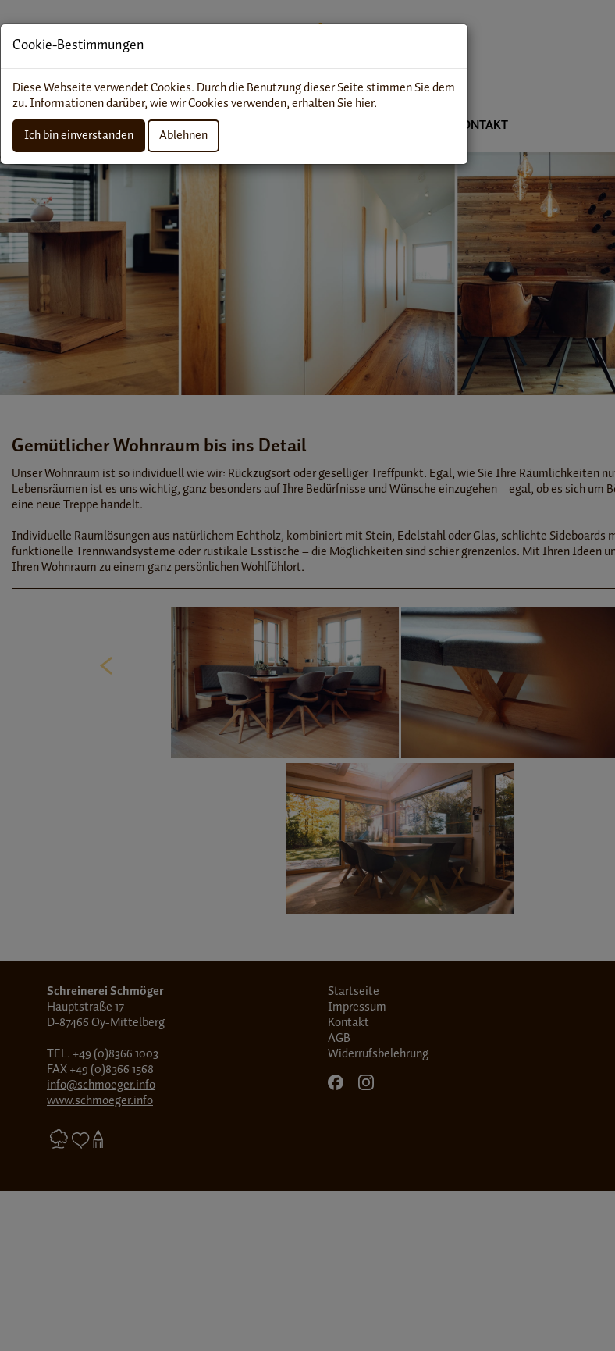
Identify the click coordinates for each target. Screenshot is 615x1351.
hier (364, 103)
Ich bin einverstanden (78, 135)
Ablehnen (183, 135)
